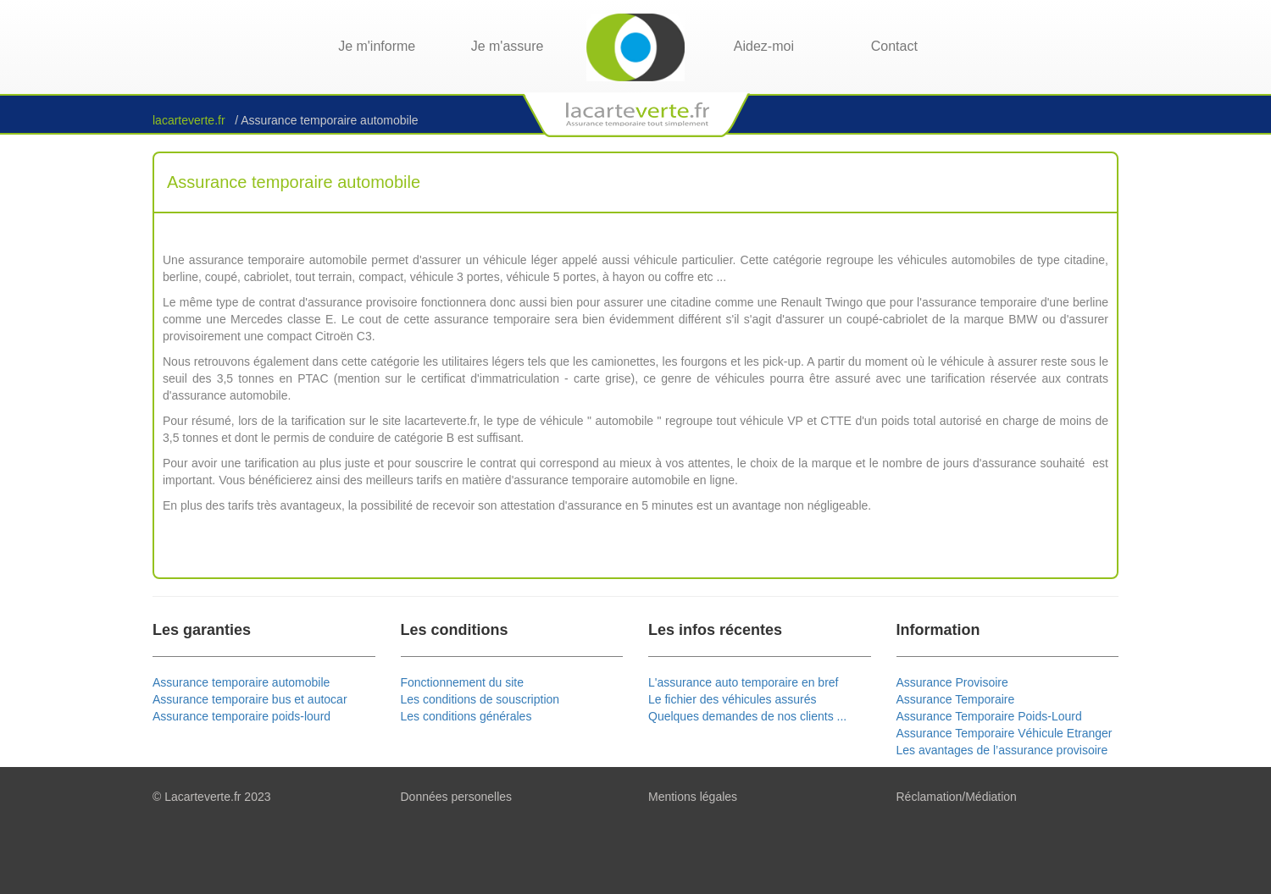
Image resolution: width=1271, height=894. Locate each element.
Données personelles (457, 796)
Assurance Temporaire (955, 699)
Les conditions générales (466, 716)
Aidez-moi (764, 46)
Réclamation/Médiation (956, 796)
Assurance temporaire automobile (241, 682)
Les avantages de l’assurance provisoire (1002, 750)
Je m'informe (376, 46)
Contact (894, 46)
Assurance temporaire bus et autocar (250, 699)
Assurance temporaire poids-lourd (241, 716)
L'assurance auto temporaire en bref (743, 682)
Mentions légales (692, 796)
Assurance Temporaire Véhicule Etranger (1004, 733)
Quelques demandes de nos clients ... (747, 716)
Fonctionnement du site (462, 682)
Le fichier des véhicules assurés (732, 699)
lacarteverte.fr (190, 120)
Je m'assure (507, 46)
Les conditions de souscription (480, 699)
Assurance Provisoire (952, 682)
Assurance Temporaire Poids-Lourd (989, 716)
